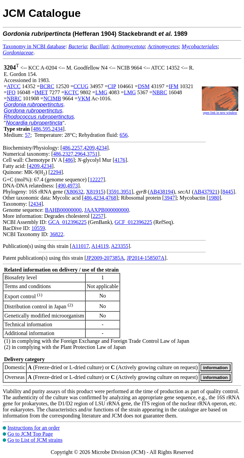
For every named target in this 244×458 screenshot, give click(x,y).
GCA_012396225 (67, 222)
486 (37, 129)
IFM (173, 86)
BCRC (47, 86)
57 (27, 135)
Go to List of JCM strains (34, 440)
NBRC (160, 92)
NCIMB (52, 98)
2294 (55, 172)
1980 (214, 198)
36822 (56, 234)
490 (62, 185)
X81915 (95, 192)
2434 (57, 129)
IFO (11, 92)
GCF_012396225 (133, 222)
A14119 (100, 246)
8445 (227, 192)
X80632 (75, 192)
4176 (119, 160)
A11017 (80, 246)
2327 (67, 154)
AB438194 (161, 192)
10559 (38, 228)
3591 (113, 192)
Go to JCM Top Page (30, 434)
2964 (80, 154)
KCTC (71, 92)
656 (123, 135)
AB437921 (205, 192)
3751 (92, 154)
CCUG (81, 86)
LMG (101, 92)
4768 (110, 198)
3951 (125, 192)
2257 (77, 148)
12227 (96, 179)
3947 (169, 198)
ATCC (14, 86)
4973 (72, 185)
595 (47, 129)
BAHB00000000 (63, 210)
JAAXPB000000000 (106, 210)
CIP (112, 86)
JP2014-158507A (146, 258)
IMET (41, 92)
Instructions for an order (33, 428)
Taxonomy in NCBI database (34, 46)
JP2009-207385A (105, 258)
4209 (89, 148)
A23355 (120, 246)
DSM (144, 86)
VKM (84, 98)
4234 (101, 148)
